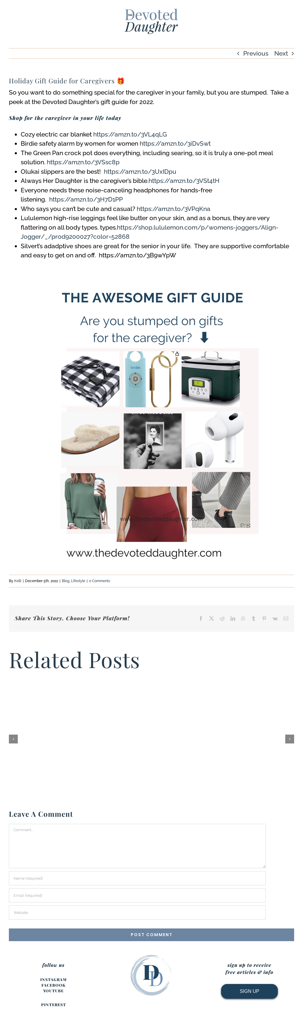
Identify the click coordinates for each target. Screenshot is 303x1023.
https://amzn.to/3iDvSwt (175, 143)
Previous (255, 53)
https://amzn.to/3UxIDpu (140, 171)
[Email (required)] (137, 895)
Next (281, 53)
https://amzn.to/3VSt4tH (184, 180)
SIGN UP (249, 991)
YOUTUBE (53, 990)
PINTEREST (53, 1004)
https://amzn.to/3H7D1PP (86, 199)
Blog (65, 581)
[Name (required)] (137, 878)
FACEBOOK (53, 985)
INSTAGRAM (53, 979)
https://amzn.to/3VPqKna (173, 208)
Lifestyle (78, 581)
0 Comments (99, 581)
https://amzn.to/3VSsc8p (83, 162)
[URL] (137, 912)
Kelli (17, 581)
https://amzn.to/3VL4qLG (130, 134)
